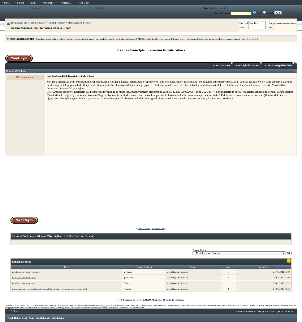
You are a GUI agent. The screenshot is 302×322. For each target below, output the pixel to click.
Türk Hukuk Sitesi (17, 318)
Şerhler (223, 8)
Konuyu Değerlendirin (280, 64)
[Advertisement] (78, 127)
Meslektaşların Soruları (79, 22)
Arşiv (31, 318)
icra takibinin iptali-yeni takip (26, 272)
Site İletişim (58, 318)
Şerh (33, 2)
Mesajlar (213, 8)
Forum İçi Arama (293, 13)
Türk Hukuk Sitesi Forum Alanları (28, 22)
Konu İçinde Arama (249, 64)
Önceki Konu (144, 228)
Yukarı (13, 311)
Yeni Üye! (36, 8)
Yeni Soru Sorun (249, 39)
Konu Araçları (223, 64)
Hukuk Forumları (56, 22)
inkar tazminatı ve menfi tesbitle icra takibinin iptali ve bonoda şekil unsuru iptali (49, 289)
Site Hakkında (43, 318)
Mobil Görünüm (285, 311)
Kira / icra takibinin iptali (24, 277)
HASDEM (84, 2)
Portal (7, 2)
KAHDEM (66, 2)
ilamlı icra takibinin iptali (24, 283)
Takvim (100, 8)
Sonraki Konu (158, 228)
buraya (105, 305)
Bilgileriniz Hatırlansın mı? (281, 23)
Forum (20, 2)
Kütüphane (48, 2)
